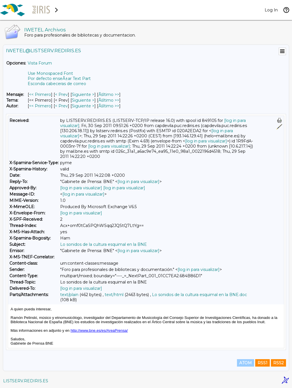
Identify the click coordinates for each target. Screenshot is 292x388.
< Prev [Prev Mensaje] (61, 94)
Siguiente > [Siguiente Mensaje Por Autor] (83, 105)
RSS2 (278, 362)
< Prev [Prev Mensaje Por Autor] (61, 105)
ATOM (245, 362)
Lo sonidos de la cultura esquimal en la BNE (103, 244)
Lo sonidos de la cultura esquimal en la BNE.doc (199, 294)
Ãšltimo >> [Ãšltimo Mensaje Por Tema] (108, 100)
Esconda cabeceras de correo (57, 83)
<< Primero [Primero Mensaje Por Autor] (40, 105)
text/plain (69, 294)
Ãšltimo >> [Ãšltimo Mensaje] (108, 94)
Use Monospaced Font (50, 73)
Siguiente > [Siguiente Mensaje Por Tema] (83, 100)
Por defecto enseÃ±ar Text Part (59, 78)
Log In (271, 10)
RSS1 (262, 362)
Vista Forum (40, 63)
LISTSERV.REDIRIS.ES (25, 380)
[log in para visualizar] (206, 141)
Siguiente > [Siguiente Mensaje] (83, 94)
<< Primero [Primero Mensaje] (40, 94)
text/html (114, 294)
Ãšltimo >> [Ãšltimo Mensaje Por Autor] (108, 105)
